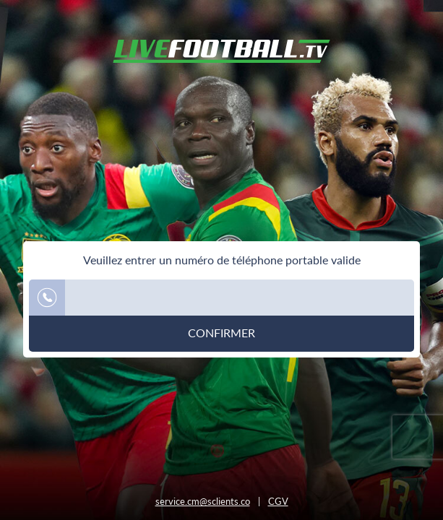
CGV (278, 501)
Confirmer (221, 332)
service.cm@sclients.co (202, 501)
